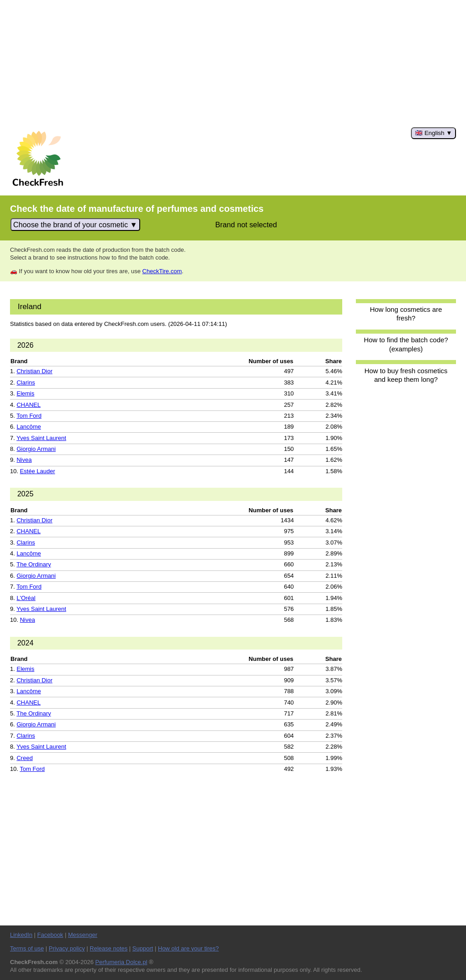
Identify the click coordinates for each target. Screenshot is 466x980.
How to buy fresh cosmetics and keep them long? (406, 375)
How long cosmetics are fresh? (406, 313)
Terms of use (27, 948)
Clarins (25, 382)
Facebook (50, 934)
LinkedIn (21, 934)
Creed (24, 758)
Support (142, 948)
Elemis (25, 393)
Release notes (108, 948)
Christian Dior (34, 371)
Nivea (23, 459)
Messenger (82, 934)
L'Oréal (25, 598)
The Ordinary (33, 564)
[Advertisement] (233, 63)
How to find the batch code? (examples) (406, 344)
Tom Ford (28, 415)
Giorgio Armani (36, 448)
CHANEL (28, 404)
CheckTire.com (162, 271)
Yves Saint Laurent (41, 438)
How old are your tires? (188, 948)
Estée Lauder (37, 471)
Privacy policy (67, 948)
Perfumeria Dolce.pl (121, 962)
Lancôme (28, 426)
